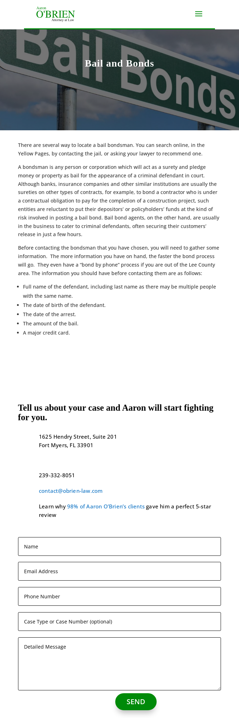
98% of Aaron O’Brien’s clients (106, 506)
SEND (136, 701)
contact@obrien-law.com (71, 490)
